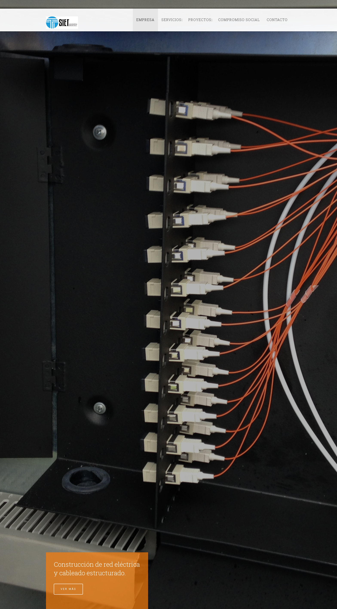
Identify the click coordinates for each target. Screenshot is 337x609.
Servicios (171, 19)
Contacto (277, 19)
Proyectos (199, 19)
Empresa (145, 19)
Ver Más (68, 589)
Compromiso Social (239, 19)
